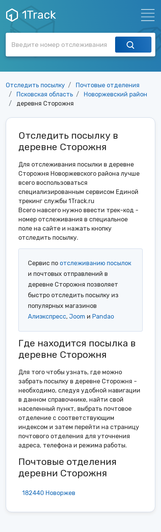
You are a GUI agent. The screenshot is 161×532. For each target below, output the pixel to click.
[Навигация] (145, 15)
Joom (77, 316)
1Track (31, 15)
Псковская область (44, 94)
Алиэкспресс (47, 316)
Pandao (103, 316)
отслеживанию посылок (95, 263)
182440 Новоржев (48, 493)
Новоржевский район (115, 94)
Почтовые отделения (108, 85)
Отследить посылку (35, 85)
